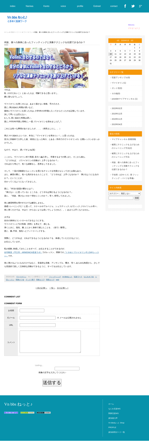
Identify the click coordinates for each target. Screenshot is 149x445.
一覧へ (52, 288)
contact (114, 6)
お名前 (10, 310)
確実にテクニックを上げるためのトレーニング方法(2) (125, 146)
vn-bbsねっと (67, 277)
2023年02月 (117, 108)
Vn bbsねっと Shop (116, 427)
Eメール (10, 318)
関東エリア (40, 280)
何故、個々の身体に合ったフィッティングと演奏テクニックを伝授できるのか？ (125, 166)
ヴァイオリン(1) (119, 83)
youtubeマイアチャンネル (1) (124, 99)
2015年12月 (117, 114)
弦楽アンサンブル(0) (121, 77)
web (57, 280)
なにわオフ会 (89, 277)
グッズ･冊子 (30, 280)
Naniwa (29, 6)
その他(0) (116, 93)
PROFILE (112, 432)
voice (63, 6)
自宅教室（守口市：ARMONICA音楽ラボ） (23, 252)
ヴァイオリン (27, 32)
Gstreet (97, 6)
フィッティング (55, 277)
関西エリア (50, 280)
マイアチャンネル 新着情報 (124, 139)
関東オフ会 (20, 280)
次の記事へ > (62, 288)
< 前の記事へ (41, 288)
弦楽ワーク (78, 277)
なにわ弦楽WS (114, 413)
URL (11, 325)
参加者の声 (113, 422)
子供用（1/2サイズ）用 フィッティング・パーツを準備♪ (125, 176)
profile (80, 6)
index (12, 6)
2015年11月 (117, 119)
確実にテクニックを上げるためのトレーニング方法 (125, 155)
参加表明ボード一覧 (116, 436)
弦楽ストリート (16, 32)
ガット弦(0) (117, 88)
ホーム (6, 32)
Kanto (46, 6)
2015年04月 (117, 124)
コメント (10, 344)
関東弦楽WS (113, 418)
